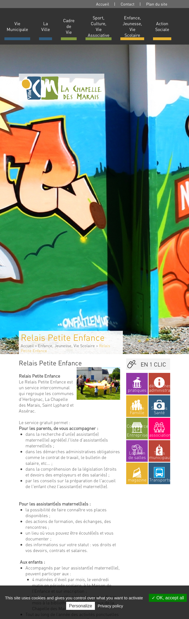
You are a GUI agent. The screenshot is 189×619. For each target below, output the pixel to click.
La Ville (45, 26)
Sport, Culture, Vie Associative (98, 26)
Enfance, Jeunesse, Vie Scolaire (132, 26)
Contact (127, 3)
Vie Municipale (17, 26)
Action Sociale (162, 26)
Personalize (80, 605)
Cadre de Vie (68, 26)
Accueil (102, 3)
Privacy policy (110, 605)
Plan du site (156, 3)
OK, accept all (168, 597)
